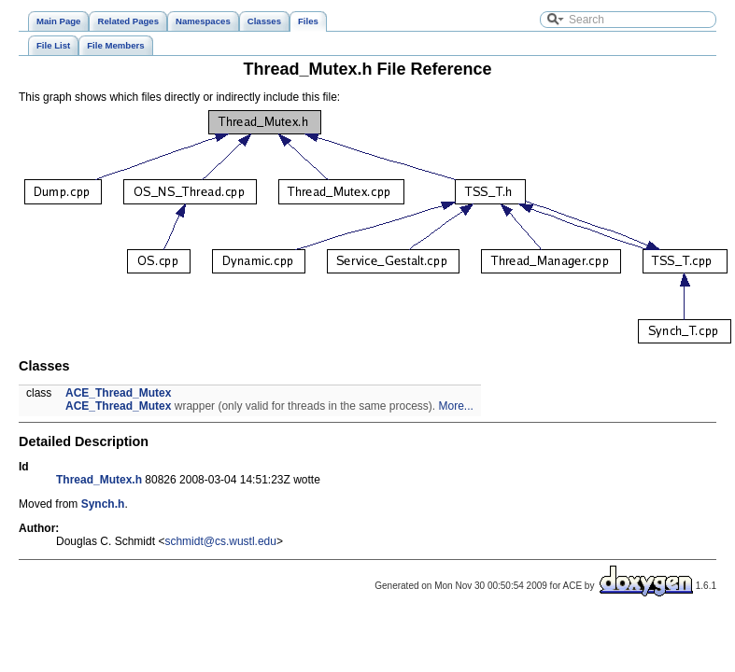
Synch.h (103, 504)
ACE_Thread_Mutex (118, 392)
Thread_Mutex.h (99, 479)
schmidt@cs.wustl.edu (220, 541)
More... (456, 406)
